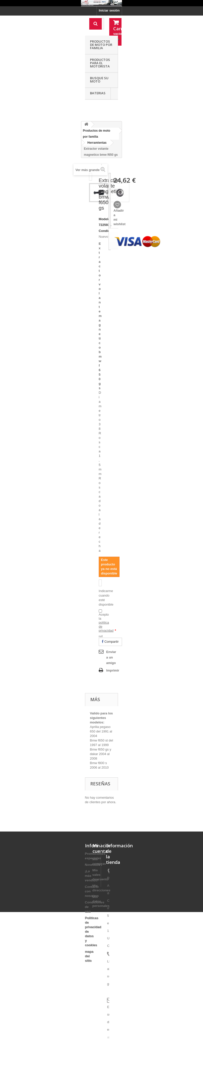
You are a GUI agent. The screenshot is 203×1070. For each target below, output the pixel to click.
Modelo (104, 219)
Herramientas (97, 142)
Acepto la (107, 622)
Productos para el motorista (100, 62)
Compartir (110, 641)
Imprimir (112, 670)
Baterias (98, 93)
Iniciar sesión (109, 10)
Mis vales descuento (100, 874)
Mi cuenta (100, 848)
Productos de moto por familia (101, 44)
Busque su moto (99, 80)
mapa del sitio (89, 956)
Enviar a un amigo (111, 657)
